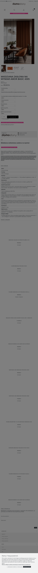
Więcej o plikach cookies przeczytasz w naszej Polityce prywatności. (16, 564)
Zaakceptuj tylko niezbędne (12, 566)
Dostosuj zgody (20, 566)
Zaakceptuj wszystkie (27, 566)
